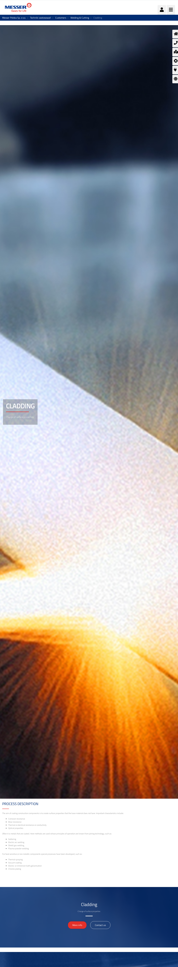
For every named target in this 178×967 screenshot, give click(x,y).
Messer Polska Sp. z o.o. (14, 17)
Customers (60, 17)
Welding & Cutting (79, 17)
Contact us (100, 925)
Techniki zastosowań (40, 17)
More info (77, 925)
